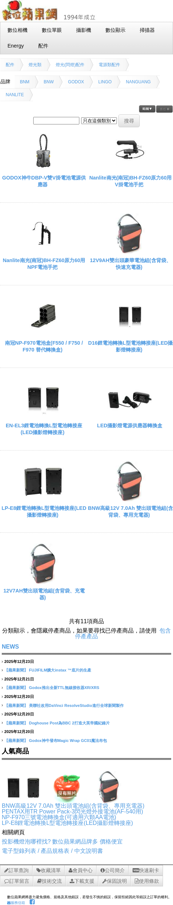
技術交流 (49, 881)
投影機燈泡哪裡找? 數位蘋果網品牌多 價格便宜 (62, 841)
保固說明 (114, 881)
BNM (25, 81)
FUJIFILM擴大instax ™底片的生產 (60, 670)
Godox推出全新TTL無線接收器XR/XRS (64, 687)
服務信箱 (16, 903)
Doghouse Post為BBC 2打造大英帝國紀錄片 (69, 723)
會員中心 (81, 870)
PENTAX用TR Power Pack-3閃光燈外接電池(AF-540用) (72, 811)
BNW (49, 81)
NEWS (10, 647)
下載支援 (82, 881)
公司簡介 (112, 870)
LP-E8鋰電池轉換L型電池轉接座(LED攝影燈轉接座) (67, 823)
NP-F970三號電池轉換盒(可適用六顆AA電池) (59, 817)
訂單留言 (16, 881)
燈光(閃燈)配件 (70, 64)
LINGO (105, 81)
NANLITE (15, 94)
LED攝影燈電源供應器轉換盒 (130, 425)
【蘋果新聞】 (16, 670)
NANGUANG (138, 81)
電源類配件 (109, 64)
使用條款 (147, 881)
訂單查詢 (16, 870)
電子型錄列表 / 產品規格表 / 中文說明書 (52, 851)
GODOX (76, 81)
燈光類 (35, 64)
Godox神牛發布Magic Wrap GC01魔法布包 (68, 740)
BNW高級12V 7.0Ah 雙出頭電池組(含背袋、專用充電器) (73, 806)
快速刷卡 (146, 870)
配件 (10, 64)
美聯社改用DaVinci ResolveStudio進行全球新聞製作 (76, 705)
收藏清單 (48, 870)
